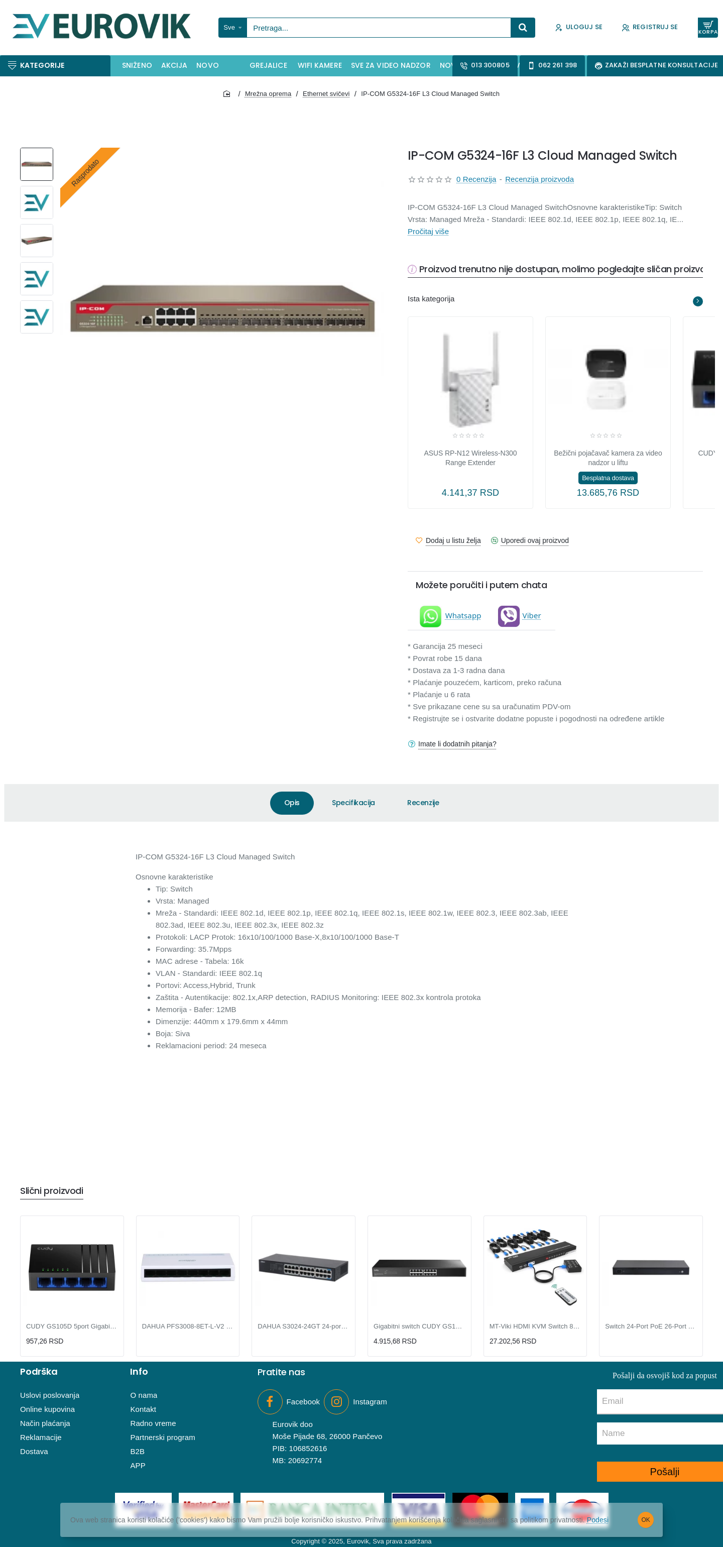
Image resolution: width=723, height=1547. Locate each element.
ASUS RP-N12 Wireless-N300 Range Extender (470, 457)
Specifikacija (353, 803)
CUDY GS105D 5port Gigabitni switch (72, 1326)
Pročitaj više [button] (428, 231)
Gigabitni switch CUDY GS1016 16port (419, 1326)
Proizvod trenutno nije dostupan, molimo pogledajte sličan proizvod (565, 269)
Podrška (39, 1372)
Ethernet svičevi (326, 93)
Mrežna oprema (268, 93)
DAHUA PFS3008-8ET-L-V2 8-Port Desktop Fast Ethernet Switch (188, 1326)
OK (646, 1519)
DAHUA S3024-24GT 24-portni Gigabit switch (303, 1326)
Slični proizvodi (51, 1191)
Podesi (598, 1520)
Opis (292, 803)
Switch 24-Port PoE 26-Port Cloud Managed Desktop (651, 1326)
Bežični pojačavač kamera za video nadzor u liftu (608, 457)
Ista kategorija (431, 298)
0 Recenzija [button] (476, 179)
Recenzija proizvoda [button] (539, 179)
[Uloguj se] (578, 28)
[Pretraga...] (523, 28)
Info (139, 1372)
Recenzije (423, 803)
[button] (448, 540)
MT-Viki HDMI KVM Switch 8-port (535, 1326)
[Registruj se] (650, 28)
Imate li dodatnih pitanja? (457, 744)
